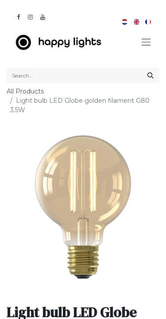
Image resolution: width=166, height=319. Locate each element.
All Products (25, 91)
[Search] (150, 75)
